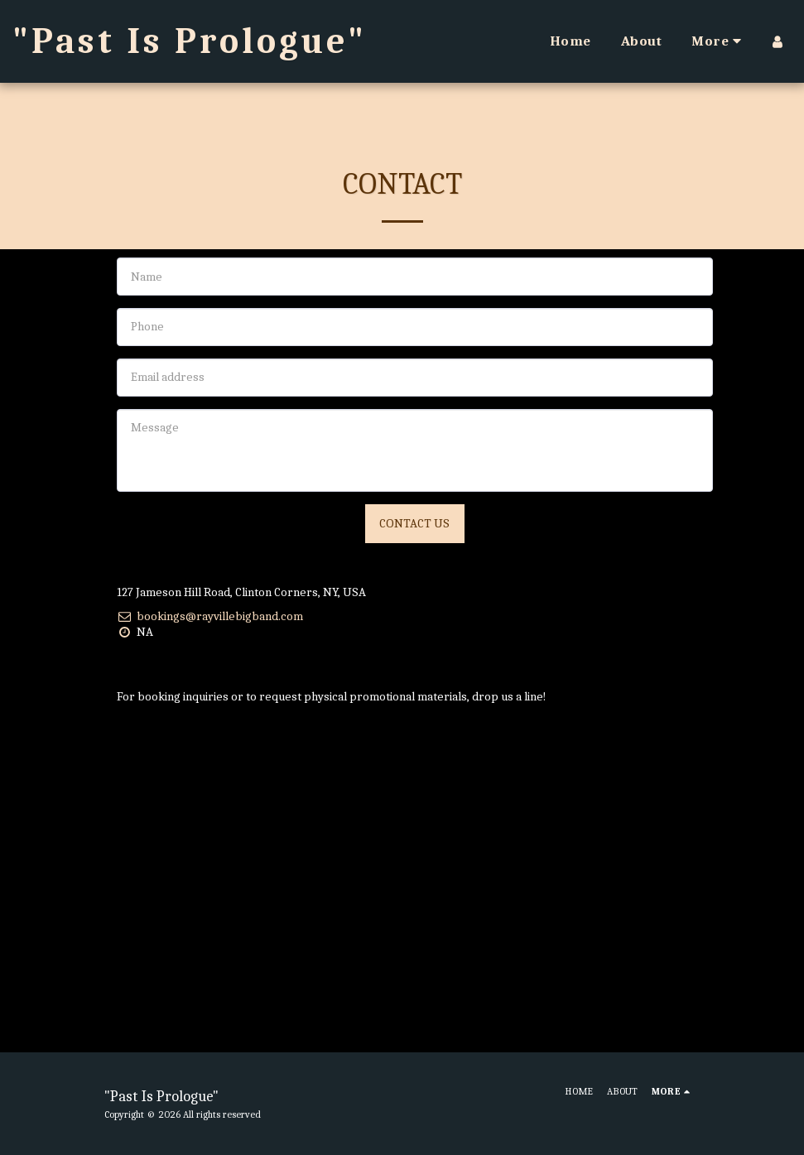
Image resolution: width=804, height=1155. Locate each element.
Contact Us (414, 523)
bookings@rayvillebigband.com (210, 616)
